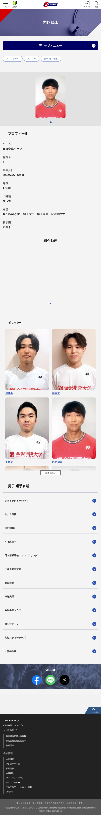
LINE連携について (11, 725)
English (9, 792)
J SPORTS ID (9, 720)
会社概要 (10, 759)
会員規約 (10, 773)
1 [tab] (51, 122)
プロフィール (12, 58)
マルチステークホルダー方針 (19, 787)
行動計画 (10, 745)
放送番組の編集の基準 (16, 741)
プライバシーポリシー (16, 778)
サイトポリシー (13, 782)
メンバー (31, 58)
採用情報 (10, 768)
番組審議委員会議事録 (16, 736)
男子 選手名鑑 (51, 58)
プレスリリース (13, 764)
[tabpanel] (50, 97)
